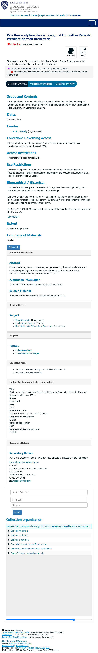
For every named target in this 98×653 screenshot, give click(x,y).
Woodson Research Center (24, 15)
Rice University (20, 131)
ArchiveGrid (7, 635)
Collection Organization (41, 84)
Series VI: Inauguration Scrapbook (27, 553)
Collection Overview (17, 84)
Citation (71, 52)
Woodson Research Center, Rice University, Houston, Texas (39, 68)
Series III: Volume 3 (20, 540)
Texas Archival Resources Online (15, 632)
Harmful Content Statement (14, 641)
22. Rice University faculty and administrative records (40, 369)
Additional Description (21, 252)
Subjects (13, 335)
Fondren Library (8, 646)
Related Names (17, 305)
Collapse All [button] (13, 247)
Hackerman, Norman (25, 323)
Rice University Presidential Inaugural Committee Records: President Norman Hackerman (50, 526)
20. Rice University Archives (28, 372)
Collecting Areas (18, 362)
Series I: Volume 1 (19, 531)
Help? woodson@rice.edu (52, 15)
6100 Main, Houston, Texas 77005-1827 (33, 648)
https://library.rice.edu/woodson (24, 462)
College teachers (23, 350)
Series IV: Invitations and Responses (28, 544)
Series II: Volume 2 (20, 535)
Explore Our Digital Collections (14, 637)
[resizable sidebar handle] (49, 620)
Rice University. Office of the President (33, 326)
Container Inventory (65, 84)
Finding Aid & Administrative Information (31, 382)
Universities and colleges (27, 353)
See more (13, 217)
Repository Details (19, 443)
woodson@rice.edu (21, 481)
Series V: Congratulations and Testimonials (31, 548)
